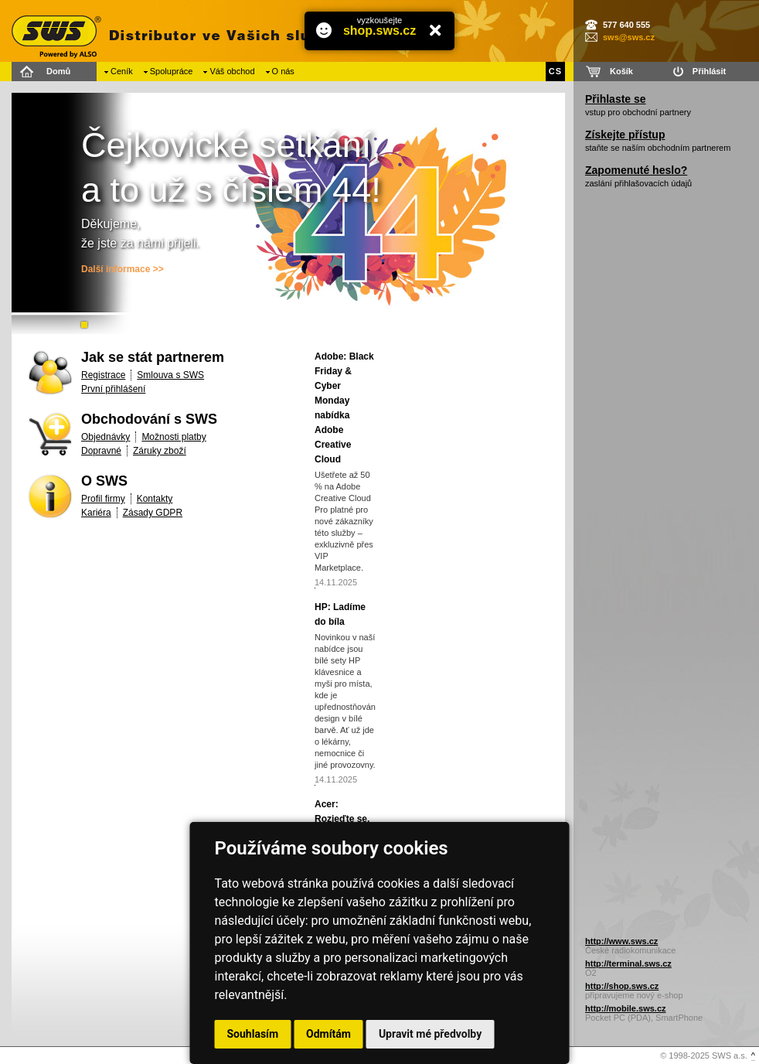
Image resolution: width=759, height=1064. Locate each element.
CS (555, 71)
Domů (58, 71)
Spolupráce (171, 71)
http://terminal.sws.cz (628, 963)
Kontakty (155, 498)
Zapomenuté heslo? (636, 170)
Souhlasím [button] (253, 1034)
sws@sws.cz (629, 37)
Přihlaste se (615, 99)
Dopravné (101, 450)
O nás (283, 71)
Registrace (103, 375)
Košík (621, 71)
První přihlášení (113, 389)
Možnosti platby (173, 436)
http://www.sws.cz (621, 941)
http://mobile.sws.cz (625, 1008)
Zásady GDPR (152, 512)
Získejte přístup (625, 134)
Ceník (122, 71)
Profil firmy (103, 498)
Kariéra (96, 512)
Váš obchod (231, 71)
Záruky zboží (159, 450)
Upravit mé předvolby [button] (430, 1034)
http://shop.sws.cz (622, 986)
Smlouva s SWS (170, 375)
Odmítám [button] (328, 1034)
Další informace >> (122, 269)
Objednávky (105, 436)
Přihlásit (709, 71)
